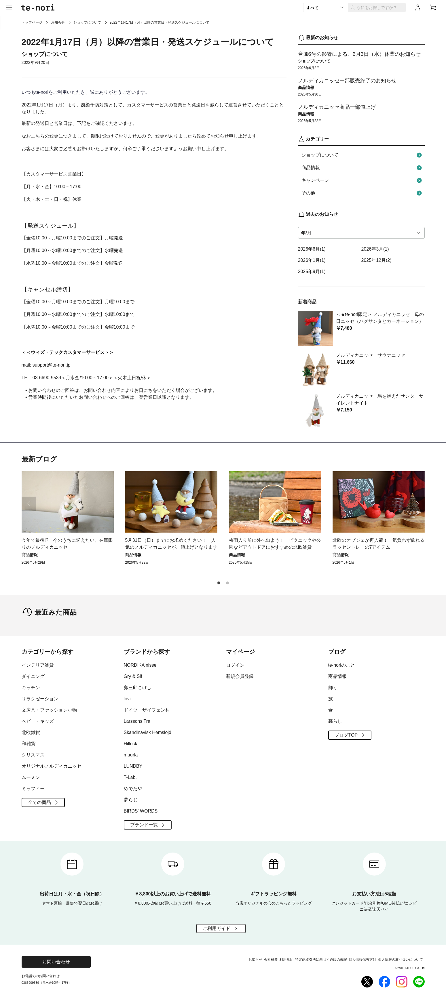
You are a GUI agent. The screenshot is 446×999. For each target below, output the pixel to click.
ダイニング (33, 676)
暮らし (335, 721)
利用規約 (286, 959)
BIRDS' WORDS (141, 811)
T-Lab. (130, 777)
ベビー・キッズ (38, 721)
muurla (131, 754)
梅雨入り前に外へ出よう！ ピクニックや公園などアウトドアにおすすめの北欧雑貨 (275, 544)
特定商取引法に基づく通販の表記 (321, 959)
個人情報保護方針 (362, 959)
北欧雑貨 (31, 732)
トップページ (32, 22)
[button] (417, 504)
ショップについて (87, 22)
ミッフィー (33, 788)
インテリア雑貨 (38, 665)
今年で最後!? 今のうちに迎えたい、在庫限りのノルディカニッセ (67, 544)
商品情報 (362, 168)
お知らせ (58, 22)
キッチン (31, 687)
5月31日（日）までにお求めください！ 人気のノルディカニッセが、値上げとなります (171, 544)
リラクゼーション (40, 698)
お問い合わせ (56, 961)
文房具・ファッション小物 (49, 710)
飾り (332, 687)
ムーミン (31, 777)
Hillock (130, 743)
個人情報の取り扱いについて (400, 959)
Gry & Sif (133, 676)
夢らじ (131, 799)
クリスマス (33, 754)
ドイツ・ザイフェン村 (147, 710)
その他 (362, 193)
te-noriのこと (341, 665)
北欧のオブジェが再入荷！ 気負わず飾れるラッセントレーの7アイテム (379, 544)
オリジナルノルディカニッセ (51, 766)
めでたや (133, 788)
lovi (127, 698)
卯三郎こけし (137, 687)
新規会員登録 (240, 676)
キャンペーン (362, 180)
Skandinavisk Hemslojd (147, 732)
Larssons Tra (137, 721)
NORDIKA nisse (140, 665)
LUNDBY (133, 766)
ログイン (235, 665)
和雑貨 (28, 743)
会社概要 (271, 959)
